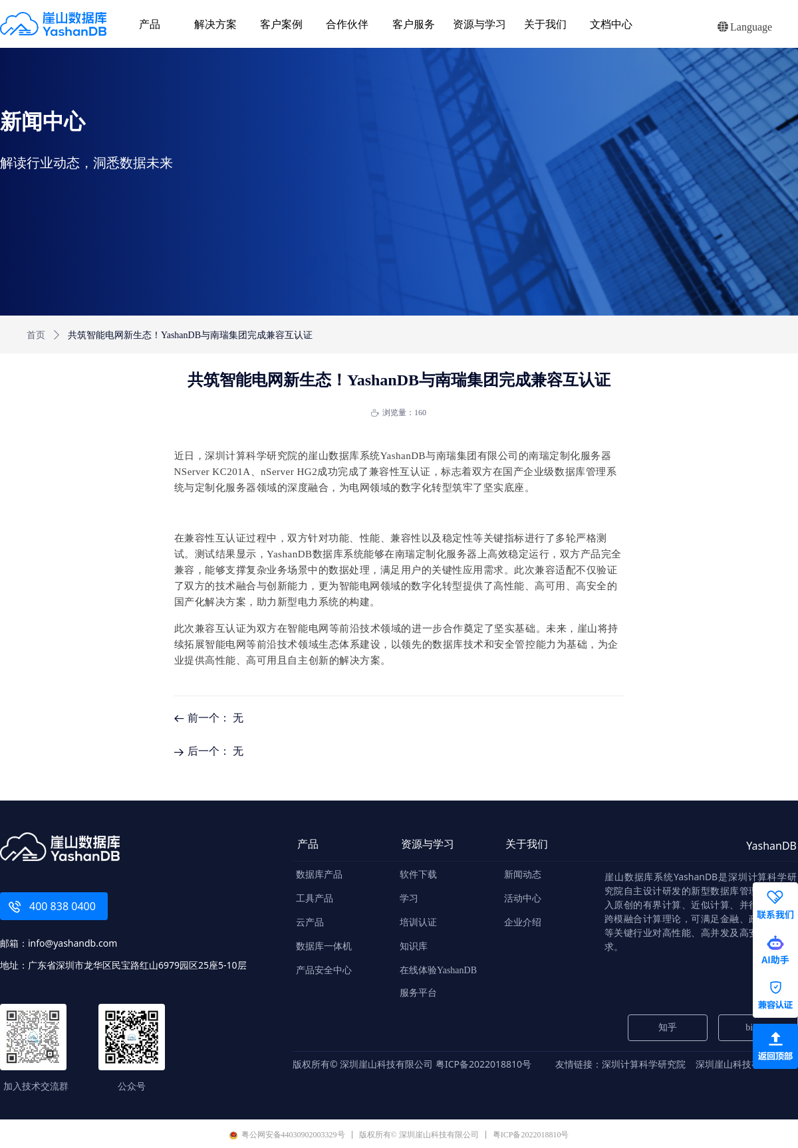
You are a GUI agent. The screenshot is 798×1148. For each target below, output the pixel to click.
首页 (36, 335)
